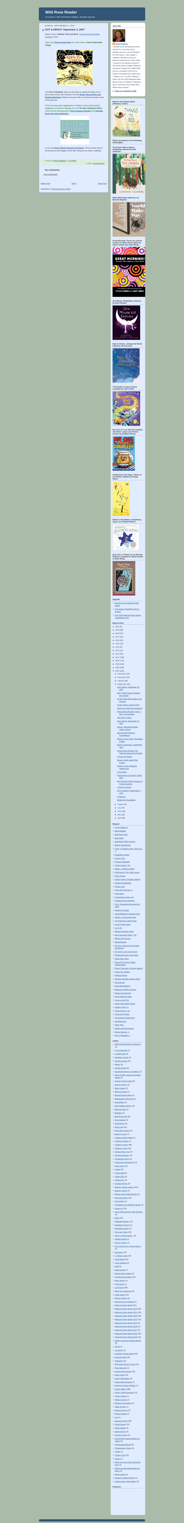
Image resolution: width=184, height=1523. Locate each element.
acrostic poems (121, 1061)
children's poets (121, 1148)
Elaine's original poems (124, 1187)
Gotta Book (119, 894)
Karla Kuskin (120, 1270)
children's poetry (121, 1145)
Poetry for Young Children (125, 1386)
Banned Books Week (123, 1095)
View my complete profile (125, 91)
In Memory (121, 797)
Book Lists (119, 1127)
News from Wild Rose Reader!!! (130, 708)
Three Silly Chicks (122, 1014)
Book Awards (120, 1120)
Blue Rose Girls (121, 835)
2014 (117, 647)
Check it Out (120, 858)
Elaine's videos (121, 1191)
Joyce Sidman (120, 1263)
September (122, 684)
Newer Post (45, 184)
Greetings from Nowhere (125, 901)
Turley (117, 1459)
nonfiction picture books (124, 1354)
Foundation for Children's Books (128, 1205)
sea (116, 1417)
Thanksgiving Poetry (123, 1448)
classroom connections (124, 1162)
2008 (117, 668)
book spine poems (122, 1131)
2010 (117, 661)
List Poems (119, 1288)
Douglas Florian (121, 1184)
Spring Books (120, 1428)
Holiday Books (120, 1239)
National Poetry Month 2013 (126, 1319)
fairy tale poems (121, 1198)
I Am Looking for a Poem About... (128, 1246)
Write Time (119, 1025)
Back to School (121, 1092)
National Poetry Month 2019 (126, 1337)
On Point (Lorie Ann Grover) (126, 952)
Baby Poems (120, 1088)
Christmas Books (122, 1155)
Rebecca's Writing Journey (125, 990)
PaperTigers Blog (122, 959)
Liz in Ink (118, 928)
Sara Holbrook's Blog (123, 997)
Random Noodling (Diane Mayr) (127, 979)
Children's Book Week (124, 1138)
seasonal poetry (121, 1421)
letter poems (120, 1281)
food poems (119, 1201)
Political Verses (121, 975)
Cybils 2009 (119, 1173)
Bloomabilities (120, 831)
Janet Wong (119, 1259)
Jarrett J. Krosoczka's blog (125, 917)
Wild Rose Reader (61, 12)
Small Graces (120, 1424)
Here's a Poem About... (124, 1236)
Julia (117, 1266)
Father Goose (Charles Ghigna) (127, 880)
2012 (117, 654)
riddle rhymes (120, 1407)
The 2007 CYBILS (124, 718)
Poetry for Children (122, 972)
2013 (117, 650)
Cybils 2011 (119, 1180)
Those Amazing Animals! (80, 111)
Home (74, 184)
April (120, 818)
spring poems (120, 1432)
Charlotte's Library (122, 855)
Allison (117, 1065)
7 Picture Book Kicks (62, 42)
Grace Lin (119, 1209)
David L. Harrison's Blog (124, 869)
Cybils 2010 (119, 1177)
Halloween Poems (122, 1225)
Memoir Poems (121, 1298)
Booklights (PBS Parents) (125, 842)
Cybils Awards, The (122, 865)
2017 (117, 637)
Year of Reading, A (122, 1036)
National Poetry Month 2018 (126, 1334)
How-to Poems (121, 1243)
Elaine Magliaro (121, 44)
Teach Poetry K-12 (122, 1011)
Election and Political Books (126, 1194)
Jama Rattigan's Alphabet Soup (127, 914)
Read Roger (120, 983)
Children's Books (121, 1141)
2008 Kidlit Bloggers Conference (128, 1044)
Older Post (102, 184)
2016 (117, 640)
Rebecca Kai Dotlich (123, 1403)
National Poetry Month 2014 (126, 1323)
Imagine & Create (122, 910)
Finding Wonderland (123, 883)
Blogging (118, 1113)
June (120, 811)
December (122, 674)
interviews (119, 1252)
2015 (117, 644)
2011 (117, 657)
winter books (120, 1475)
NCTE (117, 1347)
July (119, 808)
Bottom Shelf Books (123, 845)
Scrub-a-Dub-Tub (122, 1000)
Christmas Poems (122, 1159)
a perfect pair (120, 1054)
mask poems (120, 1295)
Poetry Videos (120, 1396)
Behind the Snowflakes (126, 800)
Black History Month (123, 1106)
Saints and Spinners (123, 993)
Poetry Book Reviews (123, 1382)
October (121, 681)
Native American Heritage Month (128, 1341)
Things (117, 1452)
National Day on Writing (124, 1302)
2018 (117, 633)
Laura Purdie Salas (122, 925)
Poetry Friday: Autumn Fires (128, 705)
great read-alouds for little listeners (129, 1212)
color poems (120, 1166)
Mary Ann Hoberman (123, 1291)
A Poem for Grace (124, 787)
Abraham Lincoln (122, 1057)
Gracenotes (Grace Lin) (124, 897)
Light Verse (119, 1284)
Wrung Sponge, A (122, 1032)
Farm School (120, 876)
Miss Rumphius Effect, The (125, 935)
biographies (119, 1102)
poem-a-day (119, 1375)
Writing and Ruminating (124, 1029)
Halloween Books (122, 1222)
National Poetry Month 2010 (126, 1309)
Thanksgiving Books (123, 1445)
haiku (117, 1218)
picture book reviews (123, 1372)
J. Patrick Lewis (121, 1256)
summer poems (121, 1435)
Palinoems (119, 1361)
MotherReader (120, 942)
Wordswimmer (120, 1021)
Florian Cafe (120, 887)
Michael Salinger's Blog (124, 932)
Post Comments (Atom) (61, 189)
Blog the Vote (120, 1110)
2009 (117, 664)
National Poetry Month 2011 (126, 1312)
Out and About (98, 163)
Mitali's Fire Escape (123, 939)
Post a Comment (50, 175)
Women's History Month (124, 1478)
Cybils (117, 1169)
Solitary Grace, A (122, 1007)
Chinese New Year (122, 1152)
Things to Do (120, 1455)
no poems (119, 1350)
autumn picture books (123, 1081)
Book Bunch (120, 1124)
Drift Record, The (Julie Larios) (127, 872)
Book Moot (119, 838)
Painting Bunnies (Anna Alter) (127, 955)
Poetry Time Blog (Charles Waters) (129, 968)
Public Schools (121, 1400)
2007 (117, 671)
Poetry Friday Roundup (124, 1393)
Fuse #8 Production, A (124, 890)
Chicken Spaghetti (122, 862)
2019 (117, 630)
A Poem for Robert (124, 757)
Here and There (121, 1232)
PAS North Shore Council (125, 1364)
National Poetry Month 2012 (126, 1316)
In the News (122, 772)
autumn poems (121, 1085)
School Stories (120, 1414)
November (122, 677)
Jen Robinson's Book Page (126, 921)
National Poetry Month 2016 (126, 1327)
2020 (117, 627)
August (121, 804)
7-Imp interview (121, 1050)
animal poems (120, 1068)
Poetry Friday (120, 1389)
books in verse (120, 1134)
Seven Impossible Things (125, 1004)
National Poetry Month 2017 (126, 1330)
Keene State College (123, 1274)
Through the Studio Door (125, 1018)
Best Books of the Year (124, 1099)
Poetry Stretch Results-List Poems (69, 148)
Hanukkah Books (122, 1229)
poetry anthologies (122, 1379)
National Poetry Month (124, 1305)
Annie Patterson (121, 828)
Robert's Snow (121, 1410)
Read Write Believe (122, 986)
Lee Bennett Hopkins (123, 1277)
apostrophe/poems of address (127, 1072)
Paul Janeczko (121, 1368)
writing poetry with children (125, 1482)
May (119, 815)
